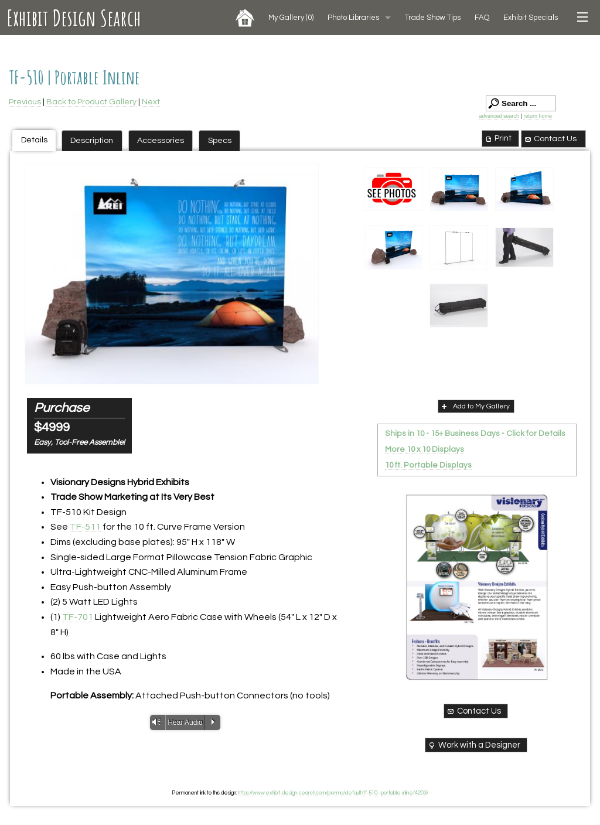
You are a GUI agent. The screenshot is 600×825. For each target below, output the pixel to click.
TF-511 (85, 526)
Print (498, 138)
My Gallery (290, 17)
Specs (219, 140)
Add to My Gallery (474, 406)
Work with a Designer (473, 745)
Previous (25, 101)
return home (537, 116)
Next (151, 101)
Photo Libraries (353, 17)
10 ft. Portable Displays (428, 465)
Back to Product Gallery (91, 101)
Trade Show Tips (433, 17)
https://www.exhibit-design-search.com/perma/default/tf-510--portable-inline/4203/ (333, 793)
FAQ (482, 17)
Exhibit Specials (530, 17)
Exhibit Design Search (74, 18)
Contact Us (550, 139)
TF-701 (77, 617)
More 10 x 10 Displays (424, 449)
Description (91, 140)
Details (34, 139)
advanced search (499, 116)
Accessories (160, 140)
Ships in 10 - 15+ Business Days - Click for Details (475, 433)
